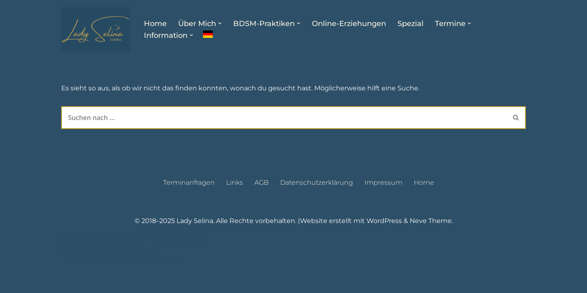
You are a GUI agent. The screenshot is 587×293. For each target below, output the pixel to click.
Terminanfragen (189, 203)
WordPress (384, 241)
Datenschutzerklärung (316, 203)
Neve (69, 271)
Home (155, 23)
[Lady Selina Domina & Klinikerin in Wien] (95, 29)
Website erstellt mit (333, 241)
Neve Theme (431, 241)
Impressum (383, 203)
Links (234, 203)
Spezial (410, 23)
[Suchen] (284, 117)
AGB (261, 203)
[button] (220, 23)
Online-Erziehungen (349, 23)
